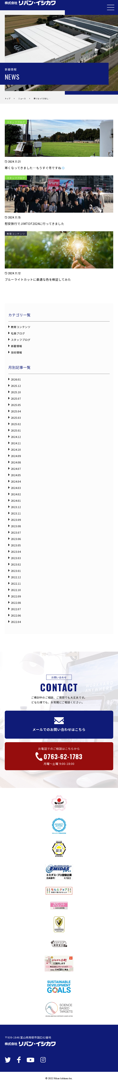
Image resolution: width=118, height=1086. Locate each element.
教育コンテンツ (20, 327)
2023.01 (16, 571)
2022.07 (16, 609)
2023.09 (16, 520)
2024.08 (16, 462)
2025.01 (16, 430)
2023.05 (16, 545)
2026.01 (16, 379)
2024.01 (16, 500)
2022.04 (16, 622)
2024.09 (16, 456)
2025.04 (16, 411)
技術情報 (16, 352)
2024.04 (16, 481)
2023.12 (16, 507)
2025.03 (16, 417)
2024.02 (16, 494)
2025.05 (16, 405)
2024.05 (16, 475)
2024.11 (16, 443)
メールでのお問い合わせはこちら (58, 724)
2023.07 (16, 532)
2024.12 (16, 437)
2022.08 (16, 602)
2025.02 (16, 424)
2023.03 (16, 558)
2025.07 (16, 398)
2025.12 (16, 386)
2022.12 (16, 577)
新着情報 (16, 346)
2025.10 (16, 392)
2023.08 (16, 526)
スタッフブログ (20, 340)
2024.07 (16, 469)
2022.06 (16, 615)
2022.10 (16, 590)
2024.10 (16, 449)
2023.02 (16, 564)
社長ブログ (18, 333)
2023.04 (16, 551)
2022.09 (16, 596)
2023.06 (16, 539)
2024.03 (16, 488)
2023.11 (16, 513)
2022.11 (16, 583)
